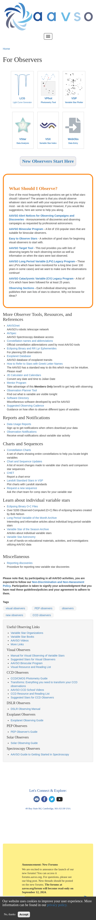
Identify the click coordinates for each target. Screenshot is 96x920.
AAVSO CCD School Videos (27, 689)
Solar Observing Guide (24, 743)
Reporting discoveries (20, 562)
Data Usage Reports (19, 424)
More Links (17, 644)
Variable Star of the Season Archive (28, 529)
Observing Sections (21, 288)
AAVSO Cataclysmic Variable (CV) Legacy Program (41, 278)
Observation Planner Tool (22, 390)
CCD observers (42, 615)
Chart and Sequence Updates (24, 461)
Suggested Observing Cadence (25, 405)
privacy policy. (57, 905)
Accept (23, 914)
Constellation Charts (19, 450)
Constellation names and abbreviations (30, 340)
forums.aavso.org (32, 876)
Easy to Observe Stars (23, 238)
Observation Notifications (22, 431)
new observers (14, 615)
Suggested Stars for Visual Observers (33, 659)
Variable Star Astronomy (21, 536)
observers (67, 608)
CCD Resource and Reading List (30, 693)
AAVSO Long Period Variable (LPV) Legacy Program (42, 261)
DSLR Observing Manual (25, 708)
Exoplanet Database (19, 356)
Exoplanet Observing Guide (27, 720)
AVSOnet (14, 325)
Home (6, 48)
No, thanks (10, 914)
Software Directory (18, 398)
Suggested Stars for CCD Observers (32, 697)
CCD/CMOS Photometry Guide (29, 678)
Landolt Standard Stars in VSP (25, 480)
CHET (10, 472)
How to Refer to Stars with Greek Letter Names (35, 363)
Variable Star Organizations (27, 632)
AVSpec (11, 333)
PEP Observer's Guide (24, 731)
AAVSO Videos (20, 640)
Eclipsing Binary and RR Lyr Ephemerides (31, 348)
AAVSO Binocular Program (26, 229)
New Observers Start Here (48, 161)
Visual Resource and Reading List (31, 667)
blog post (32, 880)
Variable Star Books (22, 636)
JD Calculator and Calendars (24, 375)
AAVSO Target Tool (21, 248)
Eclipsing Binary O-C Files (22, 506)
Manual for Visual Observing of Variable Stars (38, 655)
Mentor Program (16, 382)
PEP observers (43, 608)
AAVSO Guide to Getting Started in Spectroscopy (40, 754)
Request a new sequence (22, 488)
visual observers (15, 608)
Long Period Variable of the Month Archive (32, 517)
